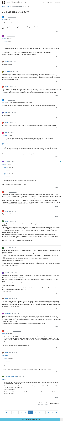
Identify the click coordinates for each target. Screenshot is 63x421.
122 (52, 412)
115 (30, 412)
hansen (6, 247)
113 (21, 412)
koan (6, 100)
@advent (4, 333)
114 (25, 412)
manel (6, 221)
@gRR (3, 164)
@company (5, 355)
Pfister (6, 17)
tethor (6, 112)
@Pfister (4, 38)
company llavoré (9, 331)
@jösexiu (4, 135)
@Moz (3, 19)
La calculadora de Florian (11, 376)
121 (48, 412)
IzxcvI (6, 161)
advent (6, 298)
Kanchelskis (8, 313)
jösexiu (6, 86)
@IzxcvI (4, 379)
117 (40, 412)
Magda (6, 61)
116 (35, 412)
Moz (6, 36)
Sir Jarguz (7, 71)
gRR (6, 132)
